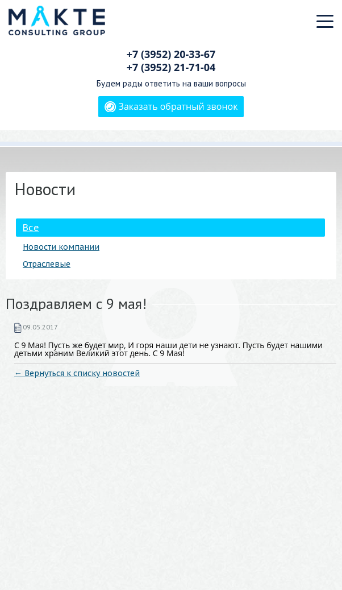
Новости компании (61, 247)
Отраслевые (46, 264)
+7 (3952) (171, 54)
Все (31, 227)
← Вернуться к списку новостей (77, 373)
